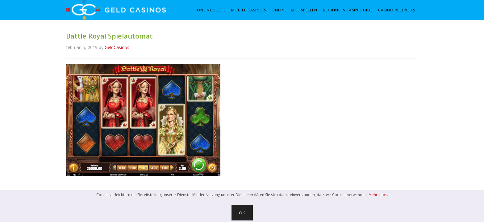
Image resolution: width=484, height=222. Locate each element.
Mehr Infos (378, 194)
